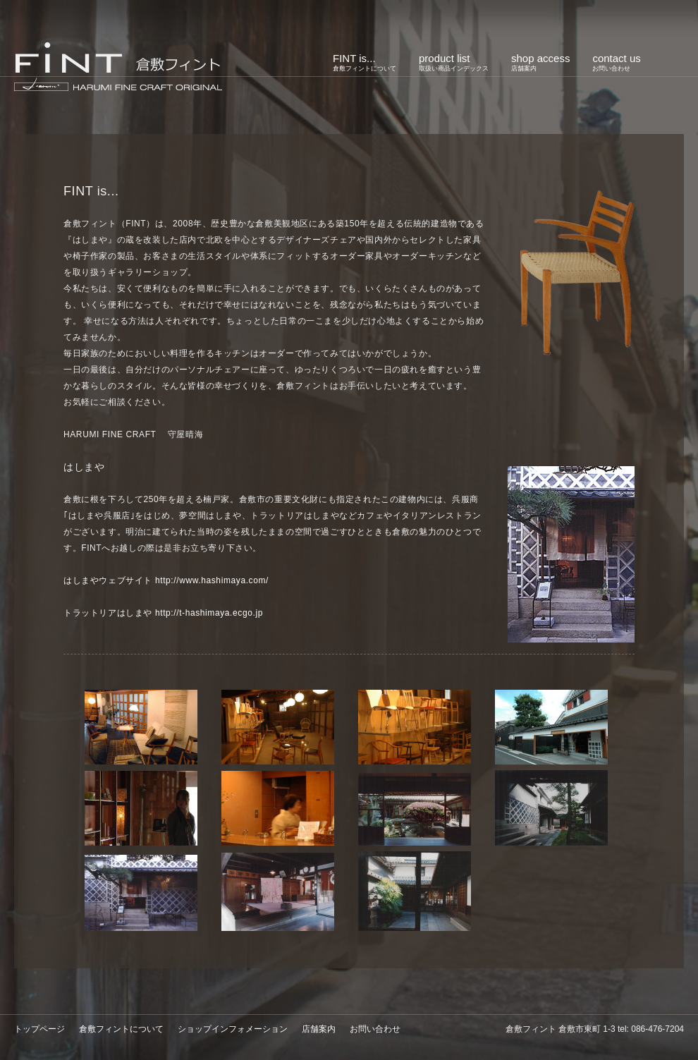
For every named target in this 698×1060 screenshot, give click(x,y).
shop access (540, 62)
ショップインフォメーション (233, 1029)
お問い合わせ (375, 1029)
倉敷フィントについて (121, 1029)
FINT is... (364, 62)
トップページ (39, 1029)
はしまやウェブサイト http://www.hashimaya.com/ (166, 580)
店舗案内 (319, 1029)
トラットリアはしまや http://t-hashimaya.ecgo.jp (163, 613)
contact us (616, 62)
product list (454, 62)
